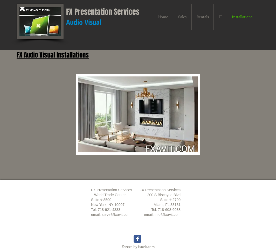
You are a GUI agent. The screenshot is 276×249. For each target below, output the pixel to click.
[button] (138, 114)
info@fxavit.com (168, 214)
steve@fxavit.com (116, 214)
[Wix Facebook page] (137, 239)
